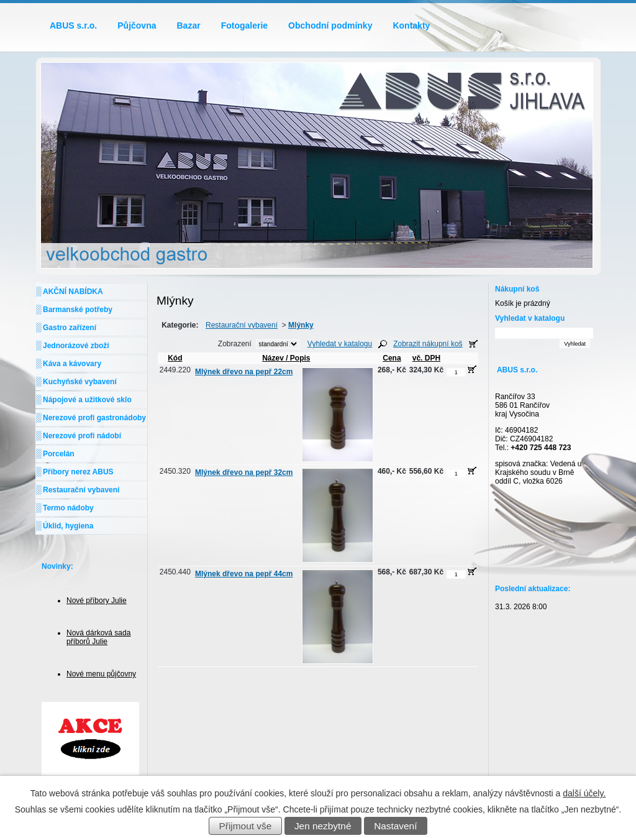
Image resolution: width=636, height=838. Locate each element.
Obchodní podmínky (330, 25)
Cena (392, 358)
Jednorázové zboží (76, 345)
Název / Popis (284, 358)
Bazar (189, 25)
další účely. (584, 793)
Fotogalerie (244, 25)
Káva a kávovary (72, 363)
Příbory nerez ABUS (78, 471)
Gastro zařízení (69, 327)
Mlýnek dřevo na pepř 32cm (244, 472)
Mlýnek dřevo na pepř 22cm (244, 371)
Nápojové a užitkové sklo (87, 399)
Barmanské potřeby (77, 309)
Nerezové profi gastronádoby (94, 417)
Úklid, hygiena (68, 526)
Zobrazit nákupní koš (427, 343)
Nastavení (395, 826)
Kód (175, 358)
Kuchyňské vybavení (80, 381)
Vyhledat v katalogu (339, 343)
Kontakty (411, 25)
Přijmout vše (245, 826)
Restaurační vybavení (242, 325)
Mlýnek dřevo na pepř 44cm (244, 573)
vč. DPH (426, 358)
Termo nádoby (68, 508)
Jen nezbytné (323, 826)
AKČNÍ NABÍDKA (73, 291)
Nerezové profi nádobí (82, 435)
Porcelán (59, 453)
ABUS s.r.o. (73, 25)
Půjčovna (136, 25)
